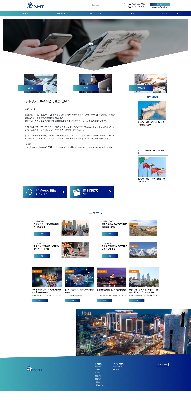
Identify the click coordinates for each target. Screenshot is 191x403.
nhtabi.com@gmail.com (160, 7)
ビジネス (141, 88)
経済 (30, 88)
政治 (86, 88)
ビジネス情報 (128, 13)
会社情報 (24, 13)
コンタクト (98, 372)
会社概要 (98, 369)
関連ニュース (93, 13)
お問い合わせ (160, 4)
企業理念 (98, 366)
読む (42, 234)
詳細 (39, 300)
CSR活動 (163, 13)
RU (178, 13)
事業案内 (59, 13)
